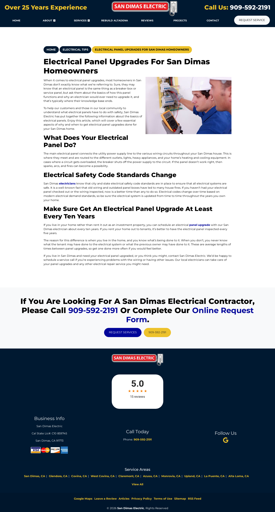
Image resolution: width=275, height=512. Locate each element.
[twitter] (225, 440)
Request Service (252, 20)
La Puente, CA (214, 476)
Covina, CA (79, 476)
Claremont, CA (128, 476)
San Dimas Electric (130, 508)
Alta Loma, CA (238, 476)
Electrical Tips (75, 49)
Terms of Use (163, 498)
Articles (124, 498)
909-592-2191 (249, 7)
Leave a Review (105, 498)
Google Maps (83, 498)
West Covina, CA (103, 476)
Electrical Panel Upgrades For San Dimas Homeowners (142, 49)
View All (137, 484)
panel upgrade (199, 225)
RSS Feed (194, 498)
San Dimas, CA (34, 476)
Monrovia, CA (170, 476)
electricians (67, 183)
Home (51, 49)
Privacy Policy (141, 498)
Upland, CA (192, 476)
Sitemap (180, 498)
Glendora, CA (58, 476)
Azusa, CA (150, 476)
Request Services (123, 332)
